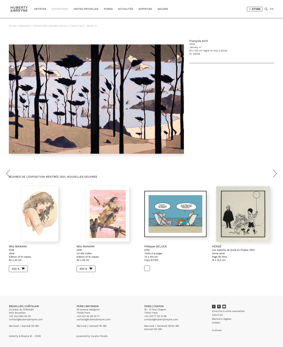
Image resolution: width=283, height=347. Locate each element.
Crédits (216, 322)
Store (254, 9)
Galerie (163, 9)
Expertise (145, 9)
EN (271, 9)
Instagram (219, 306)
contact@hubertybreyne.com (26, 319)
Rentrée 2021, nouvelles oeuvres (50, 26)
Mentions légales (221, 319)
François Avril (198, 41)
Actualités (125, 9)
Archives (217, 330)
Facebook (213, 306)
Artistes (40, 9)
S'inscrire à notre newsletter (228, 311)
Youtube (224, 306)
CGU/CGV (217, 315)
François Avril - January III (83, 26)
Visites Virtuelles (85, 9)
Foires (108, 9)
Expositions (60, 9)
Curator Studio (99, 336)
